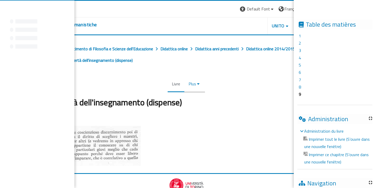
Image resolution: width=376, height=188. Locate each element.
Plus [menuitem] (193, 84)
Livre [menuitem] (177, 84)
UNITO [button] (279, 26)
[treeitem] (335, 146)
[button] (258, 9)
